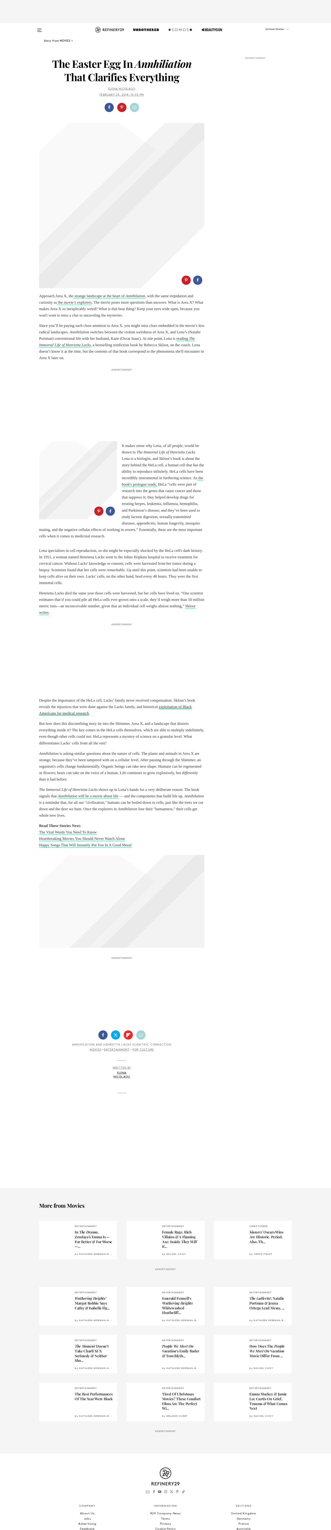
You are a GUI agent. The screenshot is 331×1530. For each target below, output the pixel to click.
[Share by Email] (134, 107)
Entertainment (117, 974)
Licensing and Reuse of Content (87, 1463)
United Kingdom (243, 1437)
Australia (244, 1453)
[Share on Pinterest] (121, 107)
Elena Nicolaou (121, 89)
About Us (87, 1437)
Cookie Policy (165, 1453)
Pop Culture (143, 974)
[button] (269, 33)
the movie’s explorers (74, 207)
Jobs (87, 1442)
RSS (165, 1468)
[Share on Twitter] (115, 959)
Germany (244, 1442)
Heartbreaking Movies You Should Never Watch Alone (82, 763)
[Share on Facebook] (109, 107)
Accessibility (165, 1458)
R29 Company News (165, 1437)
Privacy (165, 1447)
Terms (165, 1442)
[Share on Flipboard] (128, 959)
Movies (95, 974)
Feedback (87, 1453)
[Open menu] (39, 28)
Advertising (87, 1447)
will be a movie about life (88, 720)
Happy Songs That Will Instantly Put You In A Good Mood (85, 769)
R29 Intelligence (87, 1458)
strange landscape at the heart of (109, 201)
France (244, 1447)
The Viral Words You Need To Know (68, 756)
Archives (165, 1463)
